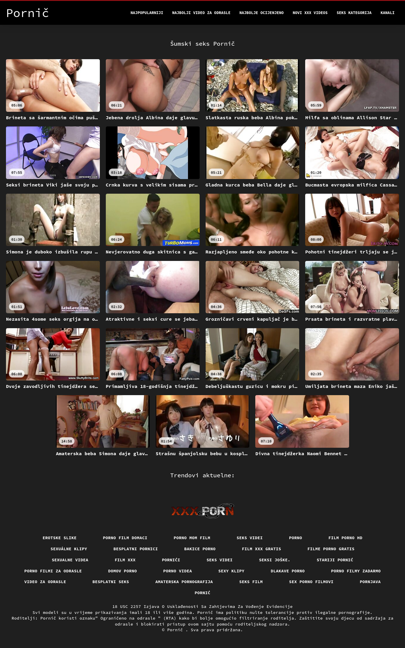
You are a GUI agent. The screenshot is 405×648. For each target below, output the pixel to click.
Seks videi (250, 537)
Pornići (171, 560)
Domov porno (122, 571)
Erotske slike (60, 537)
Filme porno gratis (331, 548)
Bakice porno (200, 548)
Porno (295, 537)
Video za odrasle (45, 581)
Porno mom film (192, 537)
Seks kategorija (354, 12)
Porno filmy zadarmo (356, 571)
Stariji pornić (335, 560)
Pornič (176, 629)
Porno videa (177, 571)
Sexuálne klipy (69, 548)
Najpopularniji (147, 12)
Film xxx (125, 560)
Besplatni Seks (110, 581)
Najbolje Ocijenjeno (261, 12)
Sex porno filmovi (311, 581)
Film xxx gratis (261, 548)
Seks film (251, 581)
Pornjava (370, 581)
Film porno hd (345, 537)
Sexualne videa (70, 560)
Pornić (202, 592)
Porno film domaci (125, 537)
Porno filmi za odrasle (53, 571)
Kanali (387, 12)
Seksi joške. (274, 560)
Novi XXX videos (310, 12)
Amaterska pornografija (184, 581)
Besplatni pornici (136, 548)
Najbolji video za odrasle (201, 12)
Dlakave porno (288, 571)
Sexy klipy (231, 571)
